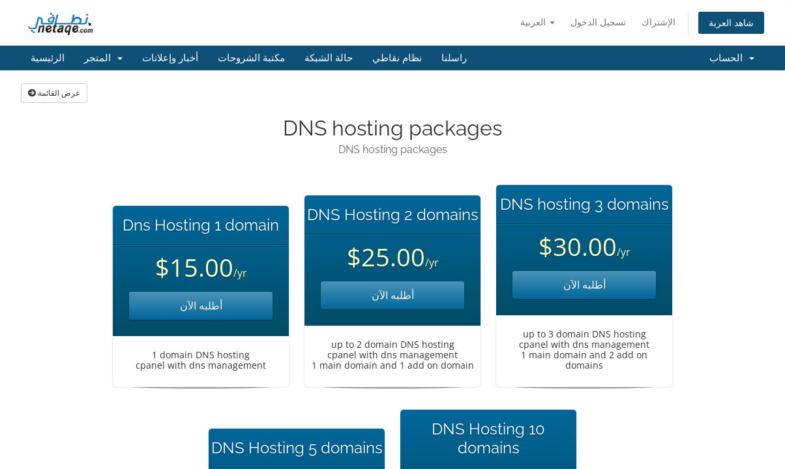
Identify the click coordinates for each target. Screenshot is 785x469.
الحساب (731, 58)
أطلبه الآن (201, 305)
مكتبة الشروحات (251, 58)
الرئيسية (48, 58)
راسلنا (454, 58)
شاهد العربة (731, 22)
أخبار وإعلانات (170, 58)
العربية (537, 22)
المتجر (103, 58)
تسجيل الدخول (598, 22)
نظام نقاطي (397, 58)
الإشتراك (658, 22)
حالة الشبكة (328, 58)
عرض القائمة (54, 92)
